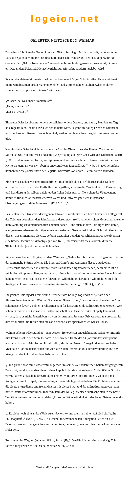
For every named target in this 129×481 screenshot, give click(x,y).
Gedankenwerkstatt (73, 467)
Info (90, 467)
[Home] (64, 24)
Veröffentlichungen (47, 467)
